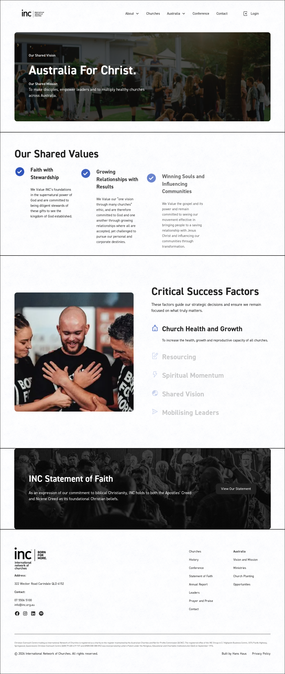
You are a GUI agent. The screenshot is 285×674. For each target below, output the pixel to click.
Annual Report (198, 584)
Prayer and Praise (201, 601)
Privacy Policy (261, 654)
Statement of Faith (201, 576)
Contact (222, 13)
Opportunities (241, 584)
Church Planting (243, 576)
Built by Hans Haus (234, 654)
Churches (153, 13)
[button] (132, 13)
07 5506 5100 (23, 600)
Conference (201, 13)
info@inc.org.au (24, 605)
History (194, 560)
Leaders (194, 593)
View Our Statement (236, 488)
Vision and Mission (245, 560)
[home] (33, 13)
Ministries (239, 568)
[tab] (211, 335)
